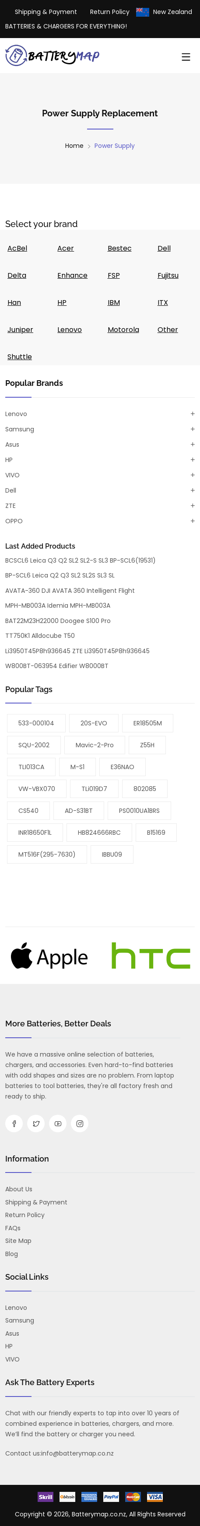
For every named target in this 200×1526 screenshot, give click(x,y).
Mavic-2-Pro (95, 745)
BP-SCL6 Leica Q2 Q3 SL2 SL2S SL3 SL (60, 575)
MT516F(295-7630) (47, 854)
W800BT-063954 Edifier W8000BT (57, 666)
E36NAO (122, 767)
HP (62, 303)
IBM (114, 303)
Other (168, 330)
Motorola (123, 330)
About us (18, 1189)
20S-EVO (94, 723)
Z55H (147, 745)
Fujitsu (168, 275)
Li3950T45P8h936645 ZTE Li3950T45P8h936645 (77, 651)
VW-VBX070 (36, 788)
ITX (163, 303)
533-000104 (36, 723)
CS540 (28, 810)
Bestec (120, 248)
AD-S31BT (79, 810)
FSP (114, 275)
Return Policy (110, 11)
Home (74, 146)
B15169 (156, 832)
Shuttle (19, 357)
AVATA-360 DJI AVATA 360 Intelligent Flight (70, 590)
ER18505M (147, 723)
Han (14, 303)
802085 (144, 788)
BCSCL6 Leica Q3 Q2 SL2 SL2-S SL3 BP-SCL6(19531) (80, 560)
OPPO (14, 521)
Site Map (18, 1240)
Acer (65, 248)
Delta (16, 275)
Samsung (19, 429)
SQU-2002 (33, 745)
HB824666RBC (99, 832)
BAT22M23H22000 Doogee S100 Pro (58, 620)
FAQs (13, 1228)
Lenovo (69, 330)
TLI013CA (31, 767)
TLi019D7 (94, 788)
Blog (11, 1254)
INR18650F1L (35, 832)
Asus (12, 444)
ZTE (10, 505)
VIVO (12, 475)
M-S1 (77, 767)
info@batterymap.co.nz (77, 1453)
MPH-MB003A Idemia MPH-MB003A (57, 605)
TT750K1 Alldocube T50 (40, 635)
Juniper (20, 330)
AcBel (17, 248)
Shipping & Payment (46, 11)
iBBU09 (112, 854)
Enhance (72, 275)
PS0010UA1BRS (139, 810)
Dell (164, 248)
